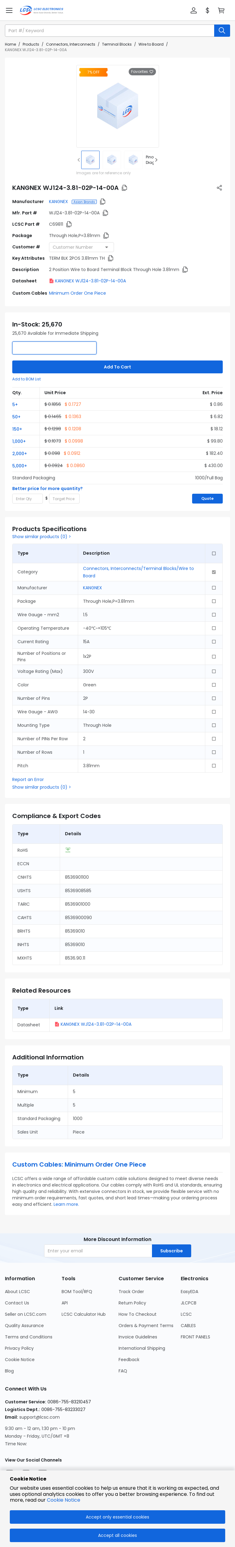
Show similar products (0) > (41, 537)
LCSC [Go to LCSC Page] (186, 1314)
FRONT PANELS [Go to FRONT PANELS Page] (195, 1337)
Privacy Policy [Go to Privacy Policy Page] (19, 1348)
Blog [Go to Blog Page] (9, 1371)
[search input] (110, 31)
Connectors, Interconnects (70, 44)
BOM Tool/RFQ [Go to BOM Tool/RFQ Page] (77, 1292)
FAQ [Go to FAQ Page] (123, 1371)
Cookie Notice (63, 1500)
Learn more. (66, 1204)
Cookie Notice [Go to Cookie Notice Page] (20, 1359)
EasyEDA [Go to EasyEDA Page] (189, 1292)
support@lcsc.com (39, 1417)
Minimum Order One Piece (77, 293)
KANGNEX (59, 201)
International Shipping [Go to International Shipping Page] (142, 1348)
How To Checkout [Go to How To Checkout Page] (138, 1314)
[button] (193, 10)
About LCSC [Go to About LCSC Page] (17, 1292)
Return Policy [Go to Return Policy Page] (132, 1303)
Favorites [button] (142, 71)
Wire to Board (151, 44)
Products (31, 44)
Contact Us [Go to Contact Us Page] (17, 1303)
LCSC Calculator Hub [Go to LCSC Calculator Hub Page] (84, 1314)
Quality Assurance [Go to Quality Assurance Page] (24, 1325)
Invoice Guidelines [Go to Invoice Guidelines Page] (138, 1337)
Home (10, 44)
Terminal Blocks (117, 44)
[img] (90, 160)
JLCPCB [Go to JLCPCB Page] (188, 1303)
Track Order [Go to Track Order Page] (131, 1292)
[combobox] (81, 247)
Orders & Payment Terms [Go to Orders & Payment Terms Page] (146, 1325)
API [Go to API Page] (65, 1303)
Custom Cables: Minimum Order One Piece (79, 1164)
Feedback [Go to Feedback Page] (129, 1359)
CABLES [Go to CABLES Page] (188, 1325)
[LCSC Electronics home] (41, 10)
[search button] (222, 31)
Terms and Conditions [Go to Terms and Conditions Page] (28, 1337)
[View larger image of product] (117, 106)
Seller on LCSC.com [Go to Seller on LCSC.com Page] (25, 1314)
